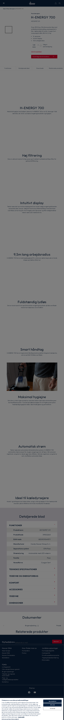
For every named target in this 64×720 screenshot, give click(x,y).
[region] (31, 709)
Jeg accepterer (52, 701)
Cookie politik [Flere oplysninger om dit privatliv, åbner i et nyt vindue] (21, 717)
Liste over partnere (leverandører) (10, 719)
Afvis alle (52, 704)
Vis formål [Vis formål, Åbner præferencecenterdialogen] (52, 708)
